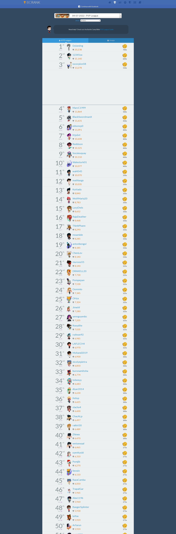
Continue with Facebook (88, 6)
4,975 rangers (65, 40)
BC (31, 2)
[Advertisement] (88, 87)
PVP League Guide (106, 29)
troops (111, 40)
